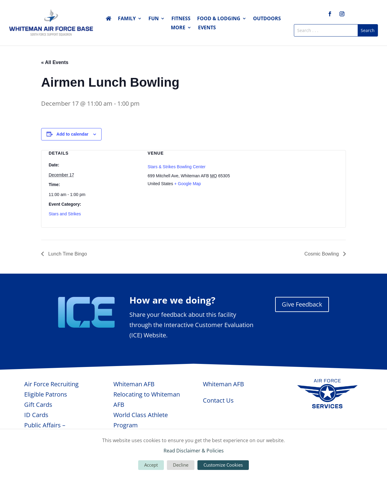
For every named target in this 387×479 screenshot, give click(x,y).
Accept (151, 465)
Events (207, 28)
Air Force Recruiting (51, 384)
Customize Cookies (223, 465)
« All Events (54, 62)
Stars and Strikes (65, 213)
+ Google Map (187, 183)
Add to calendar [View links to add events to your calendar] (73, 134)
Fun (153, 19)
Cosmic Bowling (322, 253)
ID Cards (36, 415)
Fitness (180, 19)
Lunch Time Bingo (67, 253)
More (178, 28)
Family (127, 19)
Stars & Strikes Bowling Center (176, 166)
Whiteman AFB (133, 384)
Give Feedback (302, 304)
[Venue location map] (292, 182)
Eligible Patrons (45, 394)
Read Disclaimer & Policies (194, 450)
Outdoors (267, 19)
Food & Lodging (218, 19)
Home (108, 19)
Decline (180, 465)
